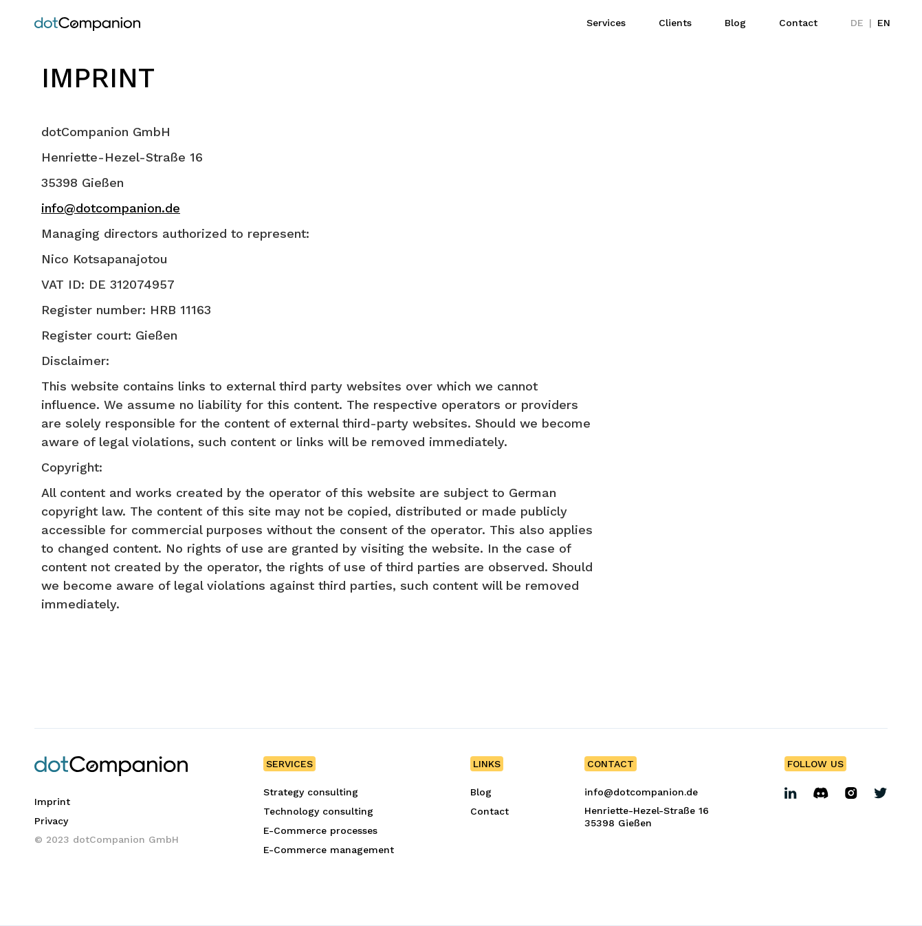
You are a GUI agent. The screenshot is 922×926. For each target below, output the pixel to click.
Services (606, 22)
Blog (735, 22)
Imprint (52, 801)
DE (857, 22)
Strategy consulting (310, 791)
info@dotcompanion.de (110, 208)
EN (883, 22)
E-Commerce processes (320, 830)
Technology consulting (318, 811)
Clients (675, 22)
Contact (798, 22)
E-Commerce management (328, 849)
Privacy (51, 820)
